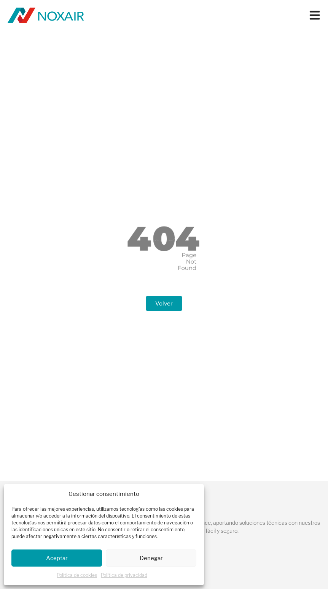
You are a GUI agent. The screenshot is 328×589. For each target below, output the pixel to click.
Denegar (151, 558)
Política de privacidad (124, 575)
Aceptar (57, 558)
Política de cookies (77, 575)
